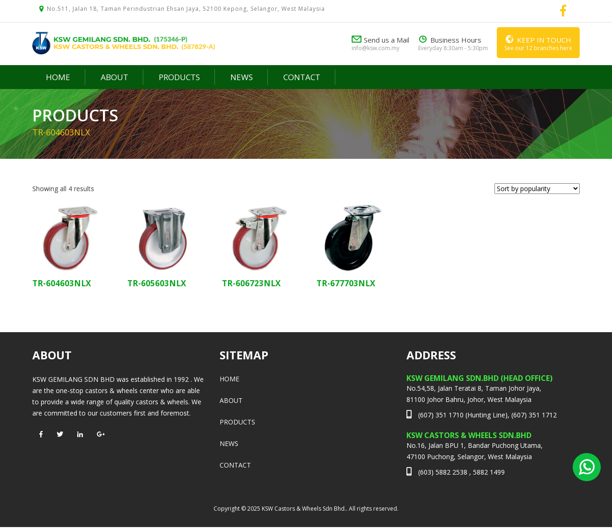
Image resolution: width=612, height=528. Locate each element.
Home (58, 77)
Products (179, 77)
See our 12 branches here (538, 42)
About (114, 77)
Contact (301, 77)
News (241, 77)
